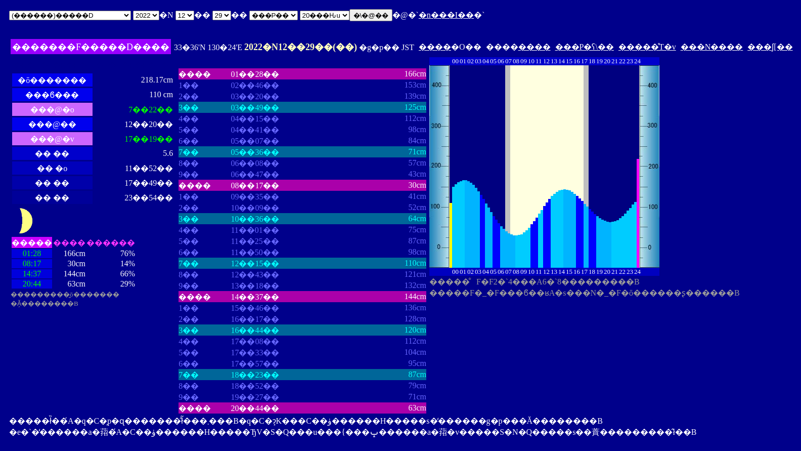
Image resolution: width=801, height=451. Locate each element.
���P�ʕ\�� (584, 47)
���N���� (712, 47)
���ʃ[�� (769, 47)
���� (435, 47)
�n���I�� (446, 15)
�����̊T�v (647, 47)
